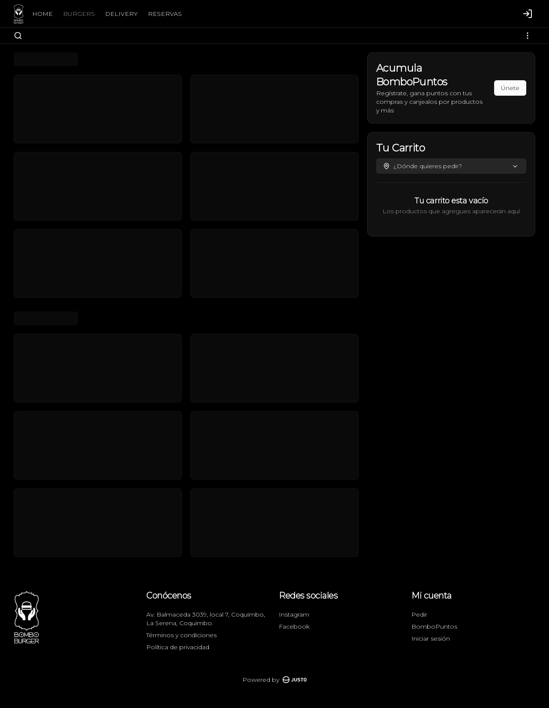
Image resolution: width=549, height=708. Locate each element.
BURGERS (79, 14)
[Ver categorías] (527, 35)
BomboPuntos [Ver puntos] (434, 626)
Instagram (294, 614)
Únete (510, 88)
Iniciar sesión (430, 638)
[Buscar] (18, 35)
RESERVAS (165, 14)
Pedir (419, 614)
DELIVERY (121, 14)
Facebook (294, 626)
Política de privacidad (177, 647)
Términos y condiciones (181, 635)
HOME (42, 14)
